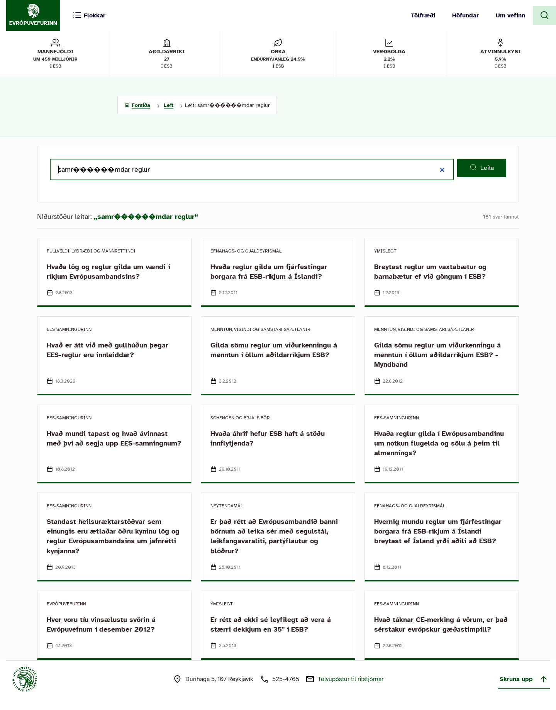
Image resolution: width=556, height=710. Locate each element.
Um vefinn (510, 15)
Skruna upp (524, 679)
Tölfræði (423, 15)
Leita (482, 167)
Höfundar (465, 15)
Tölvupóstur (350, 679)
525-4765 (285, 679)
